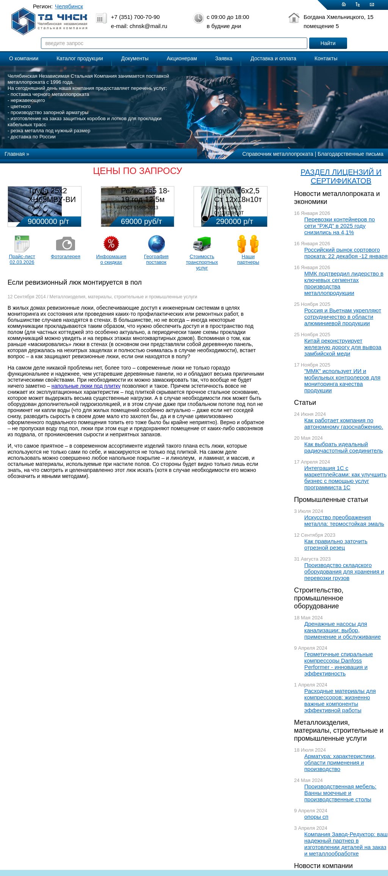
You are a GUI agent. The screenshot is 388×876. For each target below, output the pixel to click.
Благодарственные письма (350, 154)
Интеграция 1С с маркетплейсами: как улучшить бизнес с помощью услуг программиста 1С (345, 477)
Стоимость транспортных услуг (202, 262)
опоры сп (316, 816)
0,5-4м (35, 207)
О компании (23, 58)
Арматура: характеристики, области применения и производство (340, 762)
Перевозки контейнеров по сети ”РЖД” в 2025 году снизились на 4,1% (339, 225)
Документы (135, 58)
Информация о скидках (111, 259)
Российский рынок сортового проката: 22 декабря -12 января (346, 252)
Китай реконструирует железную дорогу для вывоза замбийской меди (342, 347)
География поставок (156, 259)
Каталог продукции (79, 58)
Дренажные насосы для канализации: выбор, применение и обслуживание (342, 630)
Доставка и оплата (273, 58)
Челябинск (69, 6)
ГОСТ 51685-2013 (139, 207)
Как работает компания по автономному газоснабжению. (343, 423)
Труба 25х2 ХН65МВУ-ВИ (52, 195)
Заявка (223, 58)
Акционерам (182, 58)
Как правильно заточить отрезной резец (336, 544)
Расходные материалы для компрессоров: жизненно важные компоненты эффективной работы (340, 700)
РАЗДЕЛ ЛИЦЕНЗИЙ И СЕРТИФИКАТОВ (341, 176)
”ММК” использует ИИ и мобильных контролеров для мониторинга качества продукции (342, 380)
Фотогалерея (65, 256)
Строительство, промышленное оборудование (318, 598)
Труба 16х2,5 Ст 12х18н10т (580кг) (238, 199)
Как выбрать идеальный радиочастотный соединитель (343, 447)
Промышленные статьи (331, 499)
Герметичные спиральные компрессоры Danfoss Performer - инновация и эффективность (338, 664)
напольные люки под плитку (86, 386)
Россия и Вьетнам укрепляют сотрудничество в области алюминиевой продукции (342, 316)
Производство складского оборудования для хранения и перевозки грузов (344, 571)
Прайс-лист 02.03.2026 (22, 259)
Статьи (305, 402)
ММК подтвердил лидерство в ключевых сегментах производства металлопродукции (343, 283)
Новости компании (323, 866)
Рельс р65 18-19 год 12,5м (145, 195)
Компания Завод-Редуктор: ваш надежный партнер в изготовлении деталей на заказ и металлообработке (346, 844)
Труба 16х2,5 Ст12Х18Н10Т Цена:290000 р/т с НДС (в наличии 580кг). (238, 215)
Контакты (325, 58)
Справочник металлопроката (277, 154)
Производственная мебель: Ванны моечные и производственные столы (340, 792)
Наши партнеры (248, 259)
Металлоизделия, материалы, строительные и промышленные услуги (338, 730)
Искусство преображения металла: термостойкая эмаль (344, 520)
